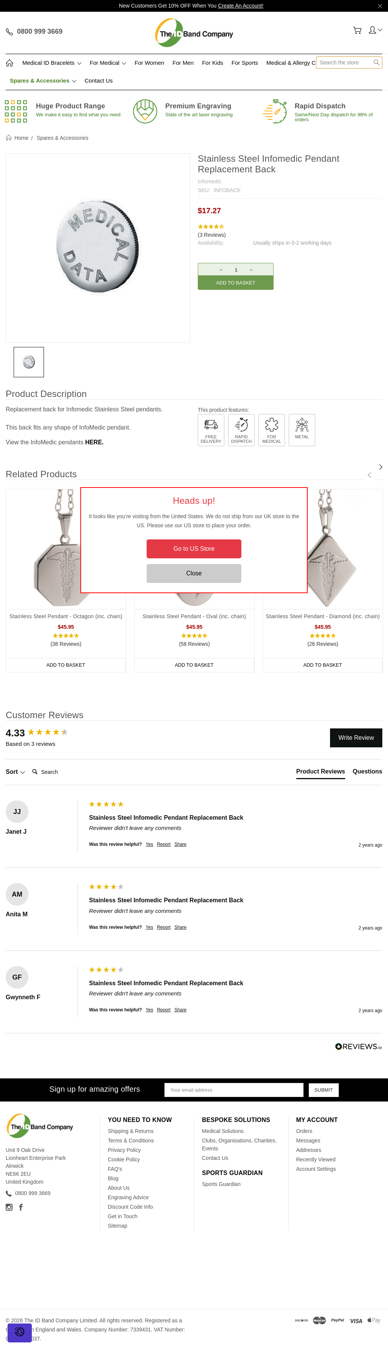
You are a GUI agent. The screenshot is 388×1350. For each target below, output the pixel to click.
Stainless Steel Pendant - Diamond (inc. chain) (323, 616)
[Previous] (369, 475)
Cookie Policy (124, 1159)
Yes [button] (149, 844)
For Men (183, 62)
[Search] (59, 772)
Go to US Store (194, 548)
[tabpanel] (66, 580)
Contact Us (98, 80)
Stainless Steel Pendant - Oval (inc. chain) (194, 616)
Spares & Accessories (43, 80)
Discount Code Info (130, 1207)
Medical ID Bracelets (51, 62)
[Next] (380, 467)
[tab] (320, 773)
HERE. (94, 442)
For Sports (245, 62)
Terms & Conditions (131, 1141)
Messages (308, 1141)
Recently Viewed (316, 1159)
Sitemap (117, 1226)
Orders (304, 1131)
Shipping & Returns (131, 1131)
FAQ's (115, 1169)
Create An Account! (240, 6)
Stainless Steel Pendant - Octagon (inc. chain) (65, 616)
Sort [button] (15, 772)
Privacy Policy (124, 1150)
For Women (149, 62)
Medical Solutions (223, 1131)
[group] (45, 733)
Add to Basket (66, 665)
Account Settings (316, 1169)
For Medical (108, 62)
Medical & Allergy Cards (296, 62)
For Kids (212, 62)
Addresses (308, 1150)
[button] (290, 231)
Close (194, 573)
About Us (119, 1188)
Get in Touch (123, 1216)
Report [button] (164, 844)
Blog (113, 1178)
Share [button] (180, 844)
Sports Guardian (221, 1184)
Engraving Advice (128, 1197)
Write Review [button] (356, 737)
